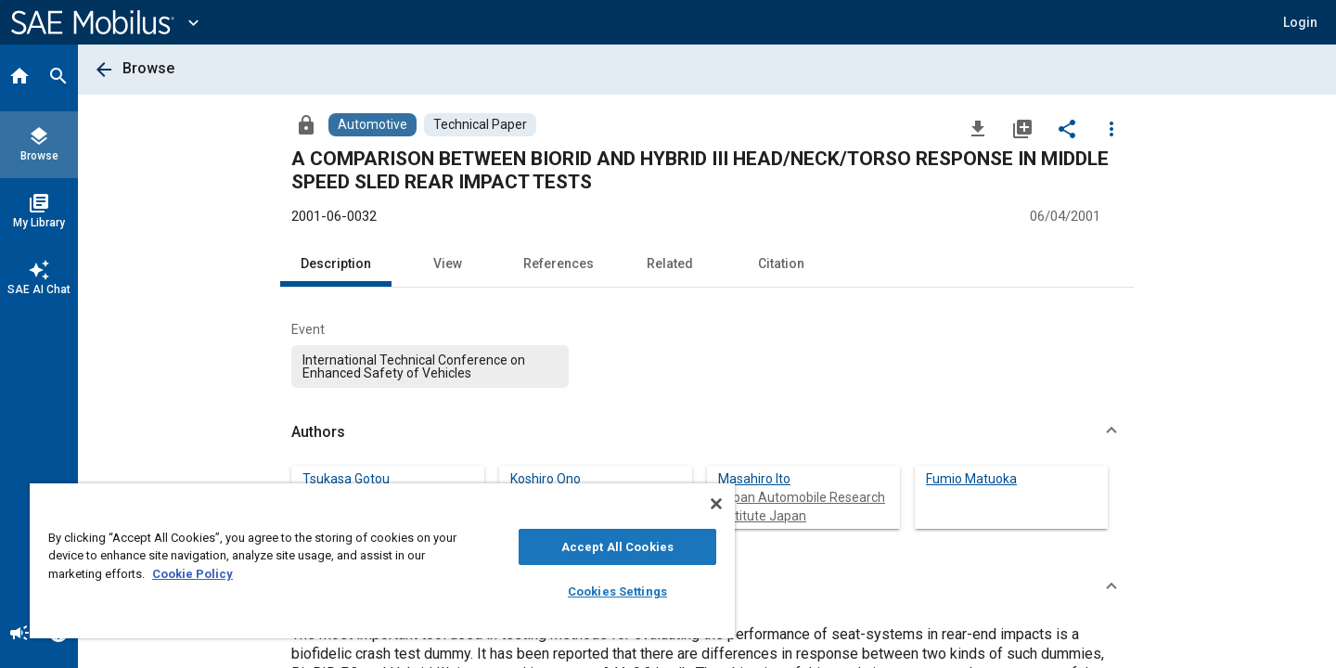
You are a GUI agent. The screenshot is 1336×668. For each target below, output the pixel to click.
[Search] (58, 78)
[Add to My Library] (1022, 128)
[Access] (306, 124)
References (558, 263)
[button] (1300, 22)
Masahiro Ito (754, 478)
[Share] (1067, 128)
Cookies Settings (617, 591)
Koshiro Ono (545, 478)
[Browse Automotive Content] (372, 124)
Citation (781, 263)
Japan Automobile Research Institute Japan (801, 506)
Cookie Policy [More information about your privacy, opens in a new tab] (192, 574)
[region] (382, 560)
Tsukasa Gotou (346, 478)
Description (336, 263)
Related (670, 263)
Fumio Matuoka (971, 478)
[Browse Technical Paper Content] (480, 124)
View (447, 263)
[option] (430, 366)
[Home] (19, 78)
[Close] (716, 503)
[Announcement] (19, 634)
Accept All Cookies (617, 547)
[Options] (1111, 128)
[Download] (977, 128)
